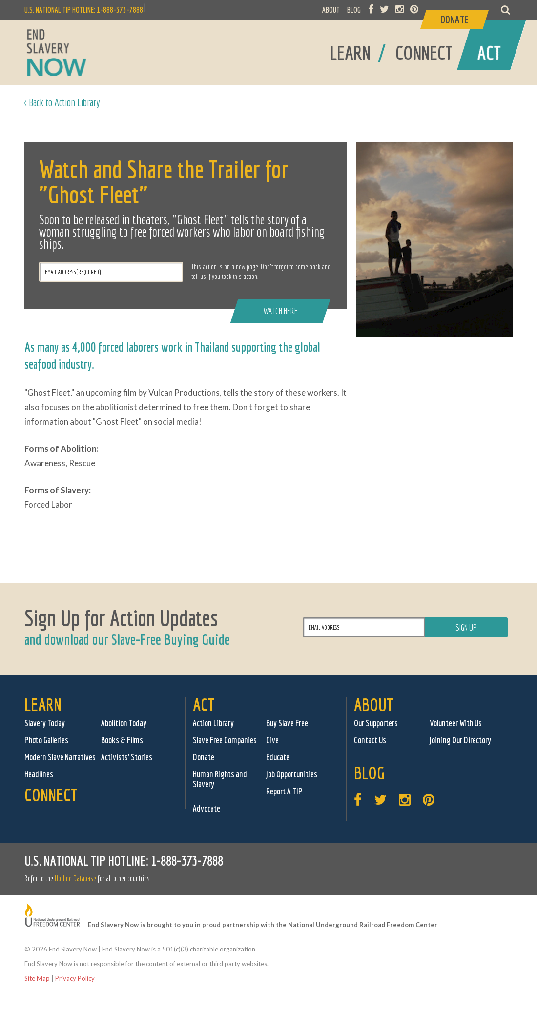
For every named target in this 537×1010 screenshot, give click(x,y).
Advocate (206, 808)
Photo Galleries (46, 740)
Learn (43, 704)
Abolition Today (123, 723)
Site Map (37, 978)
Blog (369, 773)
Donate (203, 757)
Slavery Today (44, 723)
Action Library (213, 723)
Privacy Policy (75, 978)
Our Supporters (376, 723)
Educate (277, 757)
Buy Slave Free (287, 723)
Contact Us (370, 740)
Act (204, 704)
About (373, 704)
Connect (51, 795)
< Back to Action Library (62, 102)
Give (272, 740)
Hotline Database (75, 878)
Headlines (38, 774)
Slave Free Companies (225, 740)
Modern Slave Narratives (60, 757)
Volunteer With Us (456, 723)
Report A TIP (284, 791)
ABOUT (331, 9)
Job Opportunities (291, 774)
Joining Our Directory (460, 740)
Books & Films (122, 740)
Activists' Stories (126, 757)
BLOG (354, 9)
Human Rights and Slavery (220, 779)
